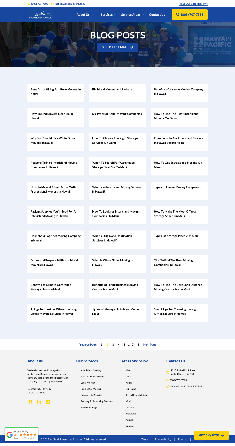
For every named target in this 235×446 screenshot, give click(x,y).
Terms (144, 442)
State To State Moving (92, 379)
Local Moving (88, 385)
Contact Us (157, 14)
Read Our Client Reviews (193, 3)
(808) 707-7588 (39, 3)
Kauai (129, 385)
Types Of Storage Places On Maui (177, 235)
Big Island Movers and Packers (113, 90)
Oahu (128, 379)
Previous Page (88, 347)
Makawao (131, 416)
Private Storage (89, 409)
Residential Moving (91, 391)
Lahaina (130, 409)
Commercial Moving (91, 397)
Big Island (131, 391)
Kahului (129, 422)
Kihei (128, 403)
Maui (128, 372)
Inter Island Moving (91, 372)
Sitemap (182, 442)
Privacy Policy (162, 442)
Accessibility (200, 442)
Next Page (149, 347)
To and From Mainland (137, 397)
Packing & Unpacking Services (97, 403)
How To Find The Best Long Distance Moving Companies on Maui (176, 288)
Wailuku (130, 428)
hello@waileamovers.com (70, 3)
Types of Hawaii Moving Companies (179, 187)
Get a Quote (211, 434)
